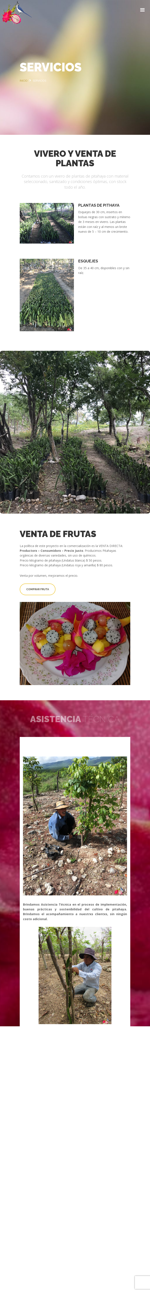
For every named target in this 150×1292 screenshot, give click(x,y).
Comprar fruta (37, 589)
